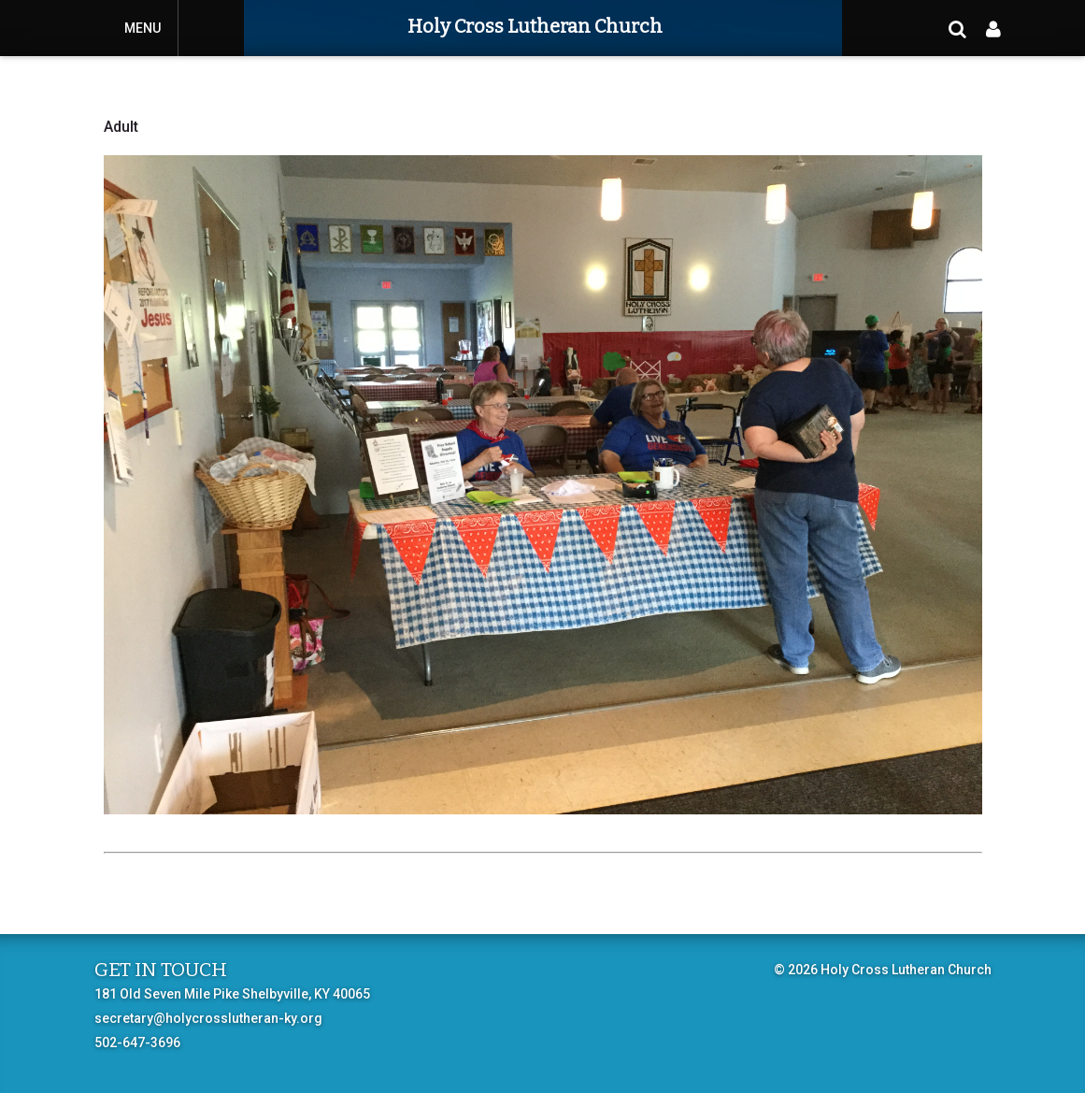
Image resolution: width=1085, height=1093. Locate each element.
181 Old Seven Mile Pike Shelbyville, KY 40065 (232, 993)
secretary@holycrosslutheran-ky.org (208, 1018)
